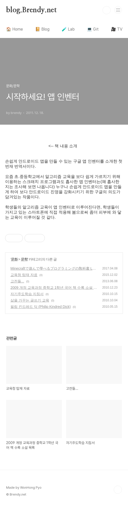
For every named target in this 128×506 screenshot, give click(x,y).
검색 (106, 10)
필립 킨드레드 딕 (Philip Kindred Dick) (40, 307)
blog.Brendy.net (31, 10)
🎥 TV (116, 29)
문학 (24, 259)
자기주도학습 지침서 (27, 294)
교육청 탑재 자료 (23, 275)
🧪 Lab (68, 29)
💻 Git (93, 29)
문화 (14, 259)
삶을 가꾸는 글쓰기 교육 (29, 300)
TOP (118, 490)
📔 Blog (42, 29)
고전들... (17, 281)
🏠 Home (14, 29)
